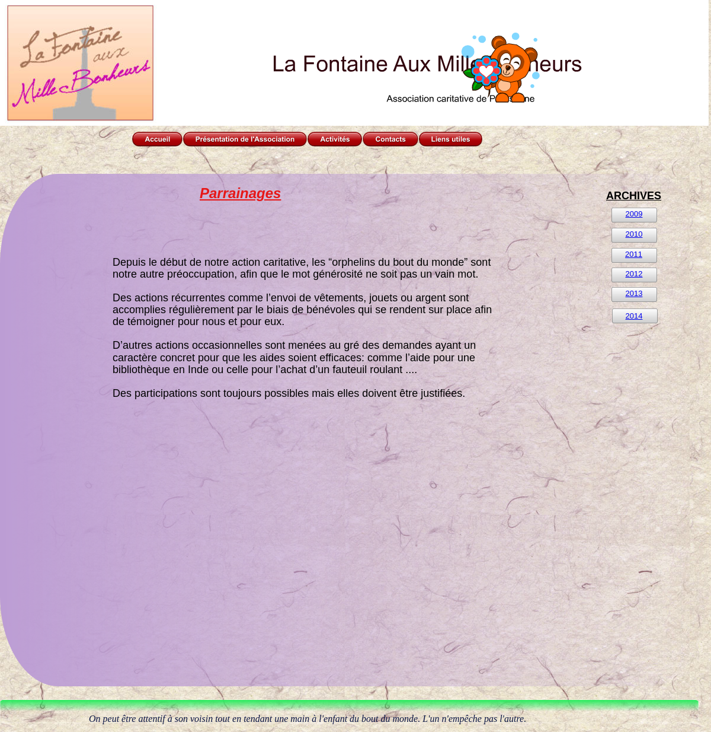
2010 (634, 234)
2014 (634, 315)
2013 (634, 293)
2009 (634, 213)
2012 (634, 273)
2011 (633, 254)
